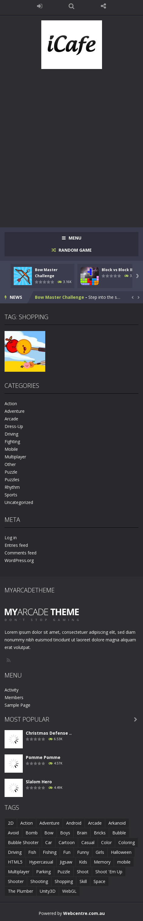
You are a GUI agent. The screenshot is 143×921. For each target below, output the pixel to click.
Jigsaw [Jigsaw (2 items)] (66, 862)
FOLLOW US (103, 6)
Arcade (11, 419)
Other (10, 464)
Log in (11, 537)
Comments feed (20, 553)
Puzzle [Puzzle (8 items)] (63, 871)
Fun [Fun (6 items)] (66, 852)
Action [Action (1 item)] (26, 823)
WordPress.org (19, 560)
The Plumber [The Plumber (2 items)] (20, 891)
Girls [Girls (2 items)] (100, 852)
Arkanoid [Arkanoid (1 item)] (117, 823)
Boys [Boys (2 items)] (65, 833)
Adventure (15, 411)
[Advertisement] (71, 145)
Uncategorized (19, 502)
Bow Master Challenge (59, 297)
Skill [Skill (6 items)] (83, 881)
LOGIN (39, 6)
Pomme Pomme (43, 757)
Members (14, 697)
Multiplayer (15, 457)
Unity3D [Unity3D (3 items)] (48, 891)
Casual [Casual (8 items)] (87, 842)
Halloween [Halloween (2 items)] (121, 852)
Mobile (11, 449)
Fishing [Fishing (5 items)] (49, 852)
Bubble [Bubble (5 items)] (119, 833)
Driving (11, 434)
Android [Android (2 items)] (73, 823)
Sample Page (17, 705)
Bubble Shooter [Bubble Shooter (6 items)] (23, 842)
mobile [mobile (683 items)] (124, 862)
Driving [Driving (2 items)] (15, 852)
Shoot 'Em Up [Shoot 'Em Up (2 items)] (108, 871)
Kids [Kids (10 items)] (83, 862)
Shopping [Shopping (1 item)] (64, 881)
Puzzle (11, 472)
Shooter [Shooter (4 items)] (16, 881)
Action (11, 403)
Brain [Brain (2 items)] (82, 833)
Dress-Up (14, 426)
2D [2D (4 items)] (11, 823)
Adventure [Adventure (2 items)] (49, 823)
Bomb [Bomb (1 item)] (32, 833)
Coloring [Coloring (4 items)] (126, 842)
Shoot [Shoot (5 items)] (83, 871)
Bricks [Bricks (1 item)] (100, 833)
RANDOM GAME (74, 250)
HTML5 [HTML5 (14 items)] (15, 862)
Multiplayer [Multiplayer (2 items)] (18, 871)
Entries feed (16, 545)
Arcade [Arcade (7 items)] (95, 823)
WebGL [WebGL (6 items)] (69, 891)
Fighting (12, 441)
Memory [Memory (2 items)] (102, 862)
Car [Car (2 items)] (48, 842)
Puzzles (12, 479)
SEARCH (71, 6)
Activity (12, 690)
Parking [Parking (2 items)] (43, 871)
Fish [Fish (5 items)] (32, 852)
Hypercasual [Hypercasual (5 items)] (41, 862)
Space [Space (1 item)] (99, 881)
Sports (11, 495)
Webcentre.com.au (84, 913)
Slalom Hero (39, 782)
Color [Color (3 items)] (106, 842)
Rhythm (12, 487)
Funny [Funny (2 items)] (83, 852)
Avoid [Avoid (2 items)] (13, 833)
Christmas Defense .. (49, 733)
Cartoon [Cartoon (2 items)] (67, 842)
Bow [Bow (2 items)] (48, 833)
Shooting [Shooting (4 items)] (39, 881)
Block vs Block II (117, 269)
